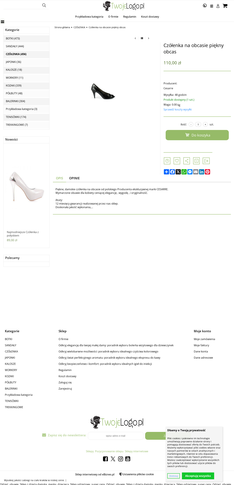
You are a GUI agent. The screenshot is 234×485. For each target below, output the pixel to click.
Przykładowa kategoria (89, 16)
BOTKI (8, 339)
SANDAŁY (10, 345)
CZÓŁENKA (79, 27)
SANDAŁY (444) (15, 46)
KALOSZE (10, 364)
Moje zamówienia (204, 339)
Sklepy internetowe (136, 451)
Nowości (11, 139)
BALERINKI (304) (15, 101)
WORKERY (11, 370)
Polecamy (12, 258)
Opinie (74, 178)
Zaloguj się (65, 382)
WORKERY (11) (14, 77)
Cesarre (168, 88)
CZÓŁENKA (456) (16, 54)
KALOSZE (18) (14, 69)
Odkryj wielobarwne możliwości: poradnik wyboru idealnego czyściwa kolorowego (108, 351)
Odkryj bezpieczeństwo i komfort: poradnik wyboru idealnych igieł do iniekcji (105, 364)
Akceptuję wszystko (198, 476)
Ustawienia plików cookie (138, 474)
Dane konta (201, 351)
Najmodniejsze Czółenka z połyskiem (23, 233)
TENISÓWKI (12, 401)
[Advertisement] (117, 298)
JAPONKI (10, 357)
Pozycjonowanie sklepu (109, 451)
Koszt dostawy (150, 16)
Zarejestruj (65, 388)
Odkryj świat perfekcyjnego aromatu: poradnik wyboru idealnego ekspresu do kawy (109, 357)
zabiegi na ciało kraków (34, 480)
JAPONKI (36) (13, 62)
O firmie (113, 16)
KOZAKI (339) (13, 85)
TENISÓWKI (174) (16, 117)
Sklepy (90, 451)
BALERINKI (11, 388)
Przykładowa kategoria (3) (21, 109)
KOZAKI (9, 376)
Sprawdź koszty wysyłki (178, 109)
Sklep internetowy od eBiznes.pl (94, 474)
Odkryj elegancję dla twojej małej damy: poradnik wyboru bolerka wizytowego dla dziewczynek (116, 345)
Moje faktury (201, 345)
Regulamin (129, 16)
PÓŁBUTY (10, 382)
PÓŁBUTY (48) (14, 93)
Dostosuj (173, 475)
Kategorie (12, 30)
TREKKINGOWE (14, 407)
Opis (59, 178)
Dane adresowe (203, 357)
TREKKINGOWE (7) (17, 125)
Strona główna (62, 27)
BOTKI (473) (13, 38)
